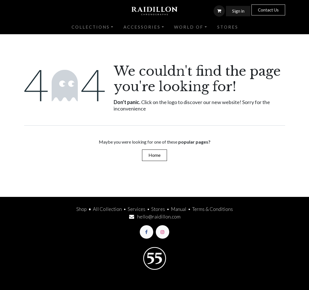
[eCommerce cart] (219, 11)
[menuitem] (92, 27)
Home (154, 155)
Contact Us (268, 9)
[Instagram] (162, 232)
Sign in (238, 10)
